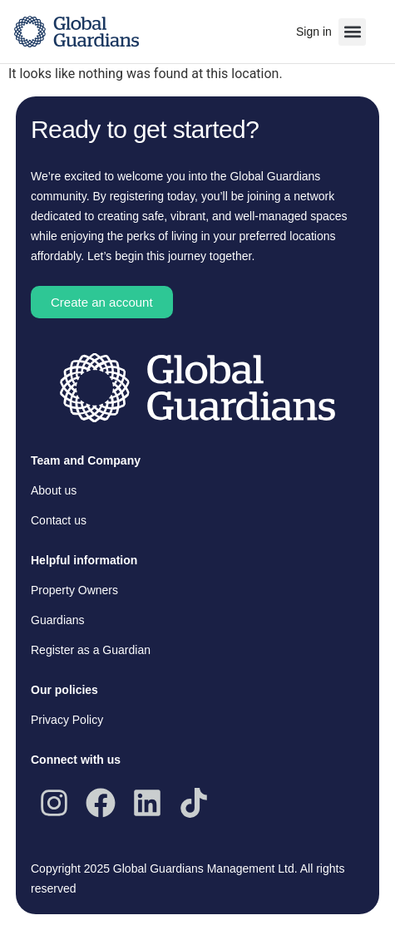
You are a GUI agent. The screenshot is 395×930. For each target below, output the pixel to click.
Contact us (58, 520)
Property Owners (74, 590)
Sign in (314, 31)
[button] (352, 32)
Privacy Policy (67, 719)
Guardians (58, 620)
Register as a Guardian (91, 650)
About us (54, 490)
